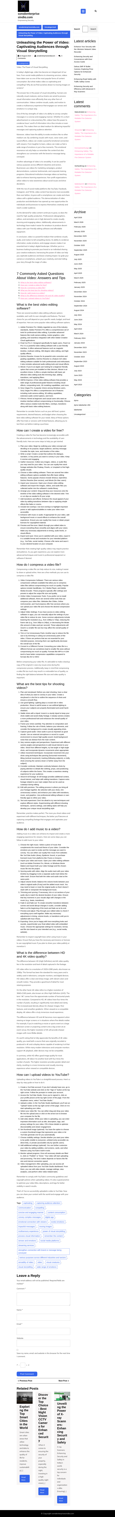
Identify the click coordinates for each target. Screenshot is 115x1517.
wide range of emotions (46, 1267)
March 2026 (78, 222)
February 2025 (80, 282)
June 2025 (78, 264)
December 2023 (80, 347)
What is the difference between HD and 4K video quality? (42, 296)
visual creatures (52, 1262)
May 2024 (78, 324)
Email (19, 1324)
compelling (39, 1208)
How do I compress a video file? (32, 288)
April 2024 (78, 329)
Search (77, 29)
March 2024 (78, 334)
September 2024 (80, 306)
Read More (25, 1479)
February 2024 (80, 338)
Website (20, 1338)
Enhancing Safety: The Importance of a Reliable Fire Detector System (84, 154)
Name (20, 1310)
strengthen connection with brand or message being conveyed (39, 1251)
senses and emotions (27, 1241)
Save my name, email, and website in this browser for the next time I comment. (43, 1355)
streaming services (26, 1245)
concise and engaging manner (30, 1212)
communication (24, 1208)
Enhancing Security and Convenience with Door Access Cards (83, 59)
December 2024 (80, 292)
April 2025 (78, 273)
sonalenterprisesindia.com (28, 15)
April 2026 (78, 217)
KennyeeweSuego (82, 148)
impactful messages (26, 1227)
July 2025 (78, 259)
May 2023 (78, 380)
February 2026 (80, 227)
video (40, 1262)
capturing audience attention (48, 1203)
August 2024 (79, 310)
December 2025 (80, 236)
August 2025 (79, 255)
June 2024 (78, 320)
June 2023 (78, 375)
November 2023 (80, 352)
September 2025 (80, 250)
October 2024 (79, 301)
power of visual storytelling (54, 1231)
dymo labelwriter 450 (82, 405)
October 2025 (79, 245)
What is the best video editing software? (36, 282)
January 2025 (79, 287)
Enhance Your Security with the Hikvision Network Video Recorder (85, 49)
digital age (49, 1217)
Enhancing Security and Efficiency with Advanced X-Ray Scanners (85, 89)
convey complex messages (29, 1217)
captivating (27, 1203)
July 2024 (78, 315)
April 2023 (78, 385)
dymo (76, 400)
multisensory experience (28, 1231)
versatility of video (25, 1262)
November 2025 (80, 241)
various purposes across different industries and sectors (42, 1258)
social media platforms (49, 1241)
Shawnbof (78, 130)
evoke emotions (57, 1222)
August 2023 (79, 366)
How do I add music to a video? (32, 293)
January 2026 (79, 231)
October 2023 (79, 357)
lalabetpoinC (79, 184)
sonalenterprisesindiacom (45, 56)
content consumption (56, 1212)
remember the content (53, 1236)
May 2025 (78, 269)
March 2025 (78, 278)
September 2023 (80, 361)
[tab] (83, 11)
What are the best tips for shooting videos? (37, 290)
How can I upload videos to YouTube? (35, 298)
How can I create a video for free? (33, 285)
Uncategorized (50, 27)
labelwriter (78, 410)
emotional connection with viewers (32, 1222)
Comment (21, 1289)
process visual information (29, 1236)
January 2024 (79, 343)
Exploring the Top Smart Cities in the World (25, 1417)
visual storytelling (25, 1267)
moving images (45, 1227)
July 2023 (78, 371)
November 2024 (80, 296)
